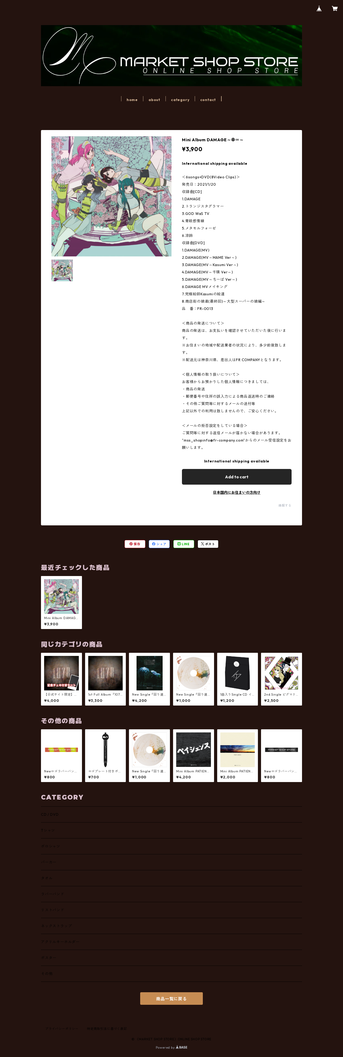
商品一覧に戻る (171, 998)
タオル (46, 878)
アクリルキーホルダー (60, 941)
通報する (285, 505)
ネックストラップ (56, 926)
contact (208, 99)
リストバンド (52, 910)
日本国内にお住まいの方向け (237, 492)
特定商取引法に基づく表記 (107, 1029)
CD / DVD (49, 814)
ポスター (48, 957)
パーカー (48, 862)
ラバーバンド (52, 894)
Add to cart (237, 476)
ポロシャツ (50, 846)
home (132, 99)
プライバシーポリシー (62, 1029)
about (154, 99)
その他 (46, 973)
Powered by (171, 1047)
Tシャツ (48, 830)
